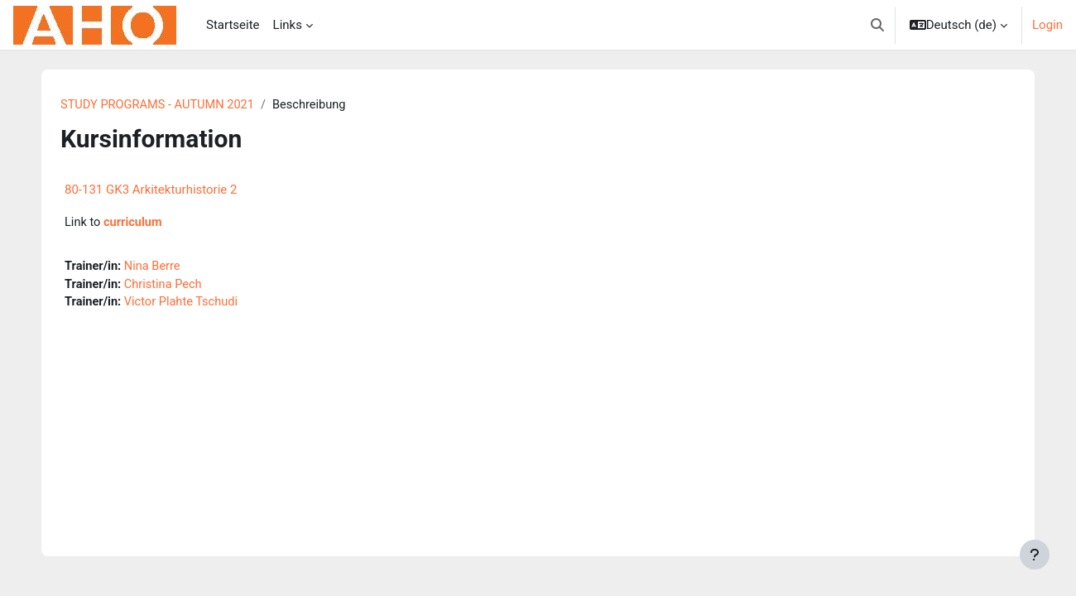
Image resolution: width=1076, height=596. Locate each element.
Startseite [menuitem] (233, 24)
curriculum (134, 223)
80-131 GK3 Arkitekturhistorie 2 (151, 190)
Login (1047, 24)
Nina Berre (155, 267)
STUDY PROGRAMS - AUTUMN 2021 (160, 105)
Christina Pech (166, 286)
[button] (877, 25)
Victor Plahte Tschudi (184, 304)
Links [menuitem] (287, 24)
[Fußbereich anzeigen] (1035, 555)
